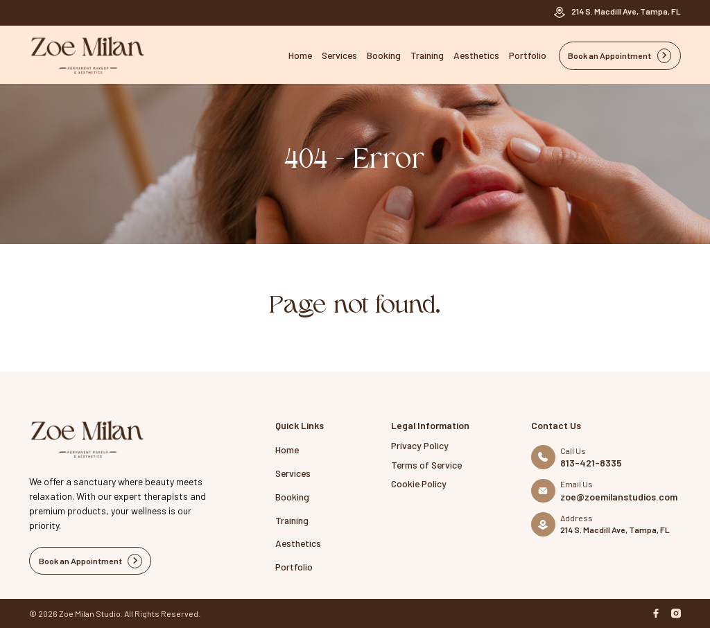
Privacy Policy (420, 445)
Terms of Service (426, 465)
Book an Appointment (620, 56)
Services (339, 55)
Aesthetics (476, 55)
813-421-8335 (591, 463)
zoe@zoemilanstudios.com (618, 497)
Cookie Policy (419, 483)
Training (427, 55)
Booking (384, 55)
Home (300, 55)
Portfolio (527, 55)
